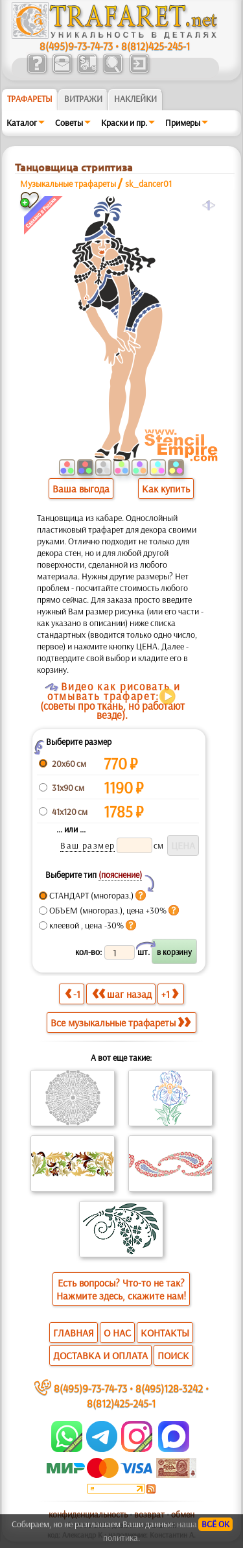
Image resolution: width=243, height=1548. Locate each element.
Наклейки (135, 98)
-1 (72, 994)
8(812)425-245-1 (155, 46)
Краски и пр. (124, 122)
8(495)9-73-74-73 (76, 46)
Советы (69, 122)
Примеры (182, 122)
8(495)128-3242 (169, 1388)
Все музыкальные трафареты (121, 1022)
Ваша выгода (81, 488)
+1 (169, 994)
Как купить (166, 488)
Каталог (21, 122)
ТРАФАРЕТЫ (29, 98)
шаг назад (122, 994)
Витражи (83, 98)
